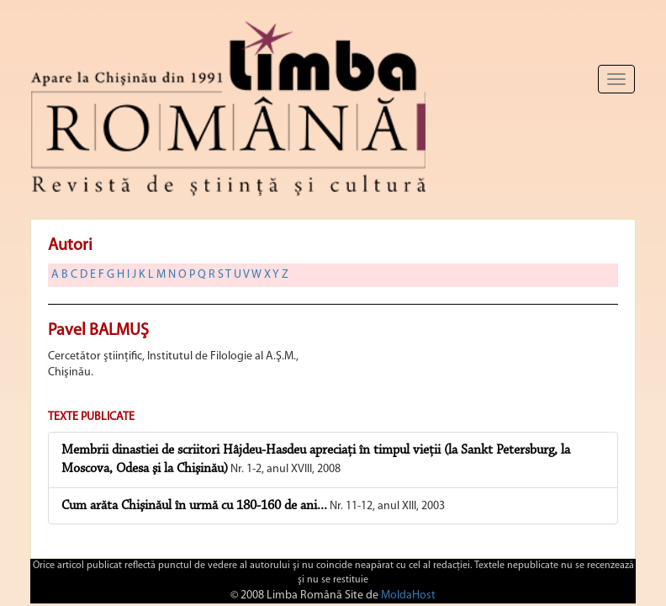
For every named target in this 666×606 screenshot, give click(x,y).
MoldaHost (408, 595)
